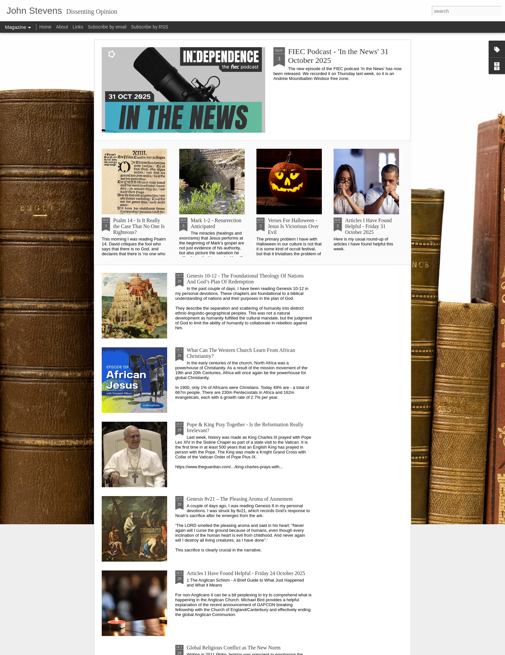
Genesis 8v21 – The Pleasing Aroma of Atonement (240, 499)
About (62, 26)
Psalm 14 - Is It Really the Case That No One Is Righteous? (139, 226)
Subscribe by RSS (149, 26)
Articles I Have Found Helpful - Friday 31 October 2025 (368, 226)
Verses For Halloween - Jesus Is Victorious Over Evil (293, 226)
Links (78, 26)
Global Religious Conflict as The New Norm (234, 647)
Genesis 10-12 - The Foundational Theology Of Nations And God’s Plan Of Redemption (245, 278)
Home (45, 26)
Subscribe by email (107, 26)
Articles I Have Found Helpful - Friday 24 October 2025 (246, 573)
